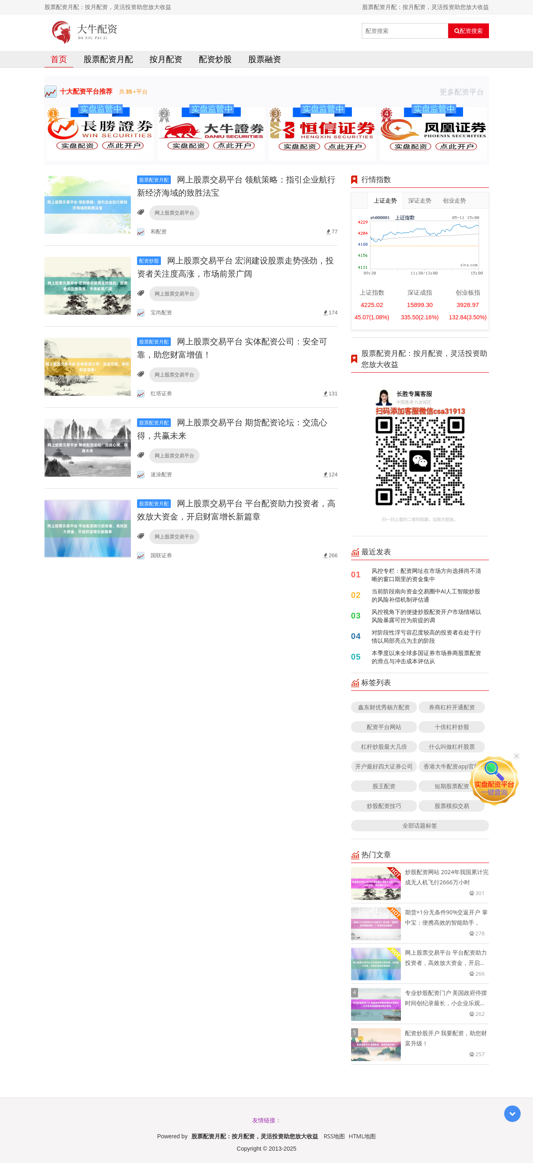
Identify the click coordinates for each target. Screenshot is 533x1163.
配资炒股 (215, 59)
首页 (59, 59)
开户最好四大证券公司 (384, 766)
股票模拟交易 (452, 806)
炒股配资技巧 (384, 806)
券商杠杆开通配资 (452, 707)
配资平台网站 (384, 727)
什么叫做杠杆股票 (452, 746)
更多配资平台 (464, 92)
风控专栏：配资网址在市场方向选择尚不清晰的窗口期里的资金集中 (426, 575)
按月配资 (165, 59)
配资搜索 (468, 31)
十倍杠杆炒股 (452, 727)
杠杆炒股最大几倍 (384, 746)
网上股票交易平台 (174, 212)
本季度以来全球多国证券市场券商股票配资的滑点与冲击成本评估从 (426, 657)
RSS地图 (334, 1136)
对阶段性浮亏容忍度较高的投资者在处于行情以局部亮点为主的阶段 (426, 636)
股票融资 (264, 59)
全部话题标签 (420, 825)
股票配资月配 (108, 59)
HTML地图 (362, 1136)
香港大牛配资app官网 (452, 766)
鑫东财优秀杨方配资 (384, 707)
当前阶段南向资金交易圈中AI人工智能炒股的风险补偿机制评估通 (426, 595)
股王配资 (384, 786)
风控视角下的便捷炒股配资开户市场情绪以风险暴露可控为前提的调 (426, 616)
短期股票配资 (452, 786)
